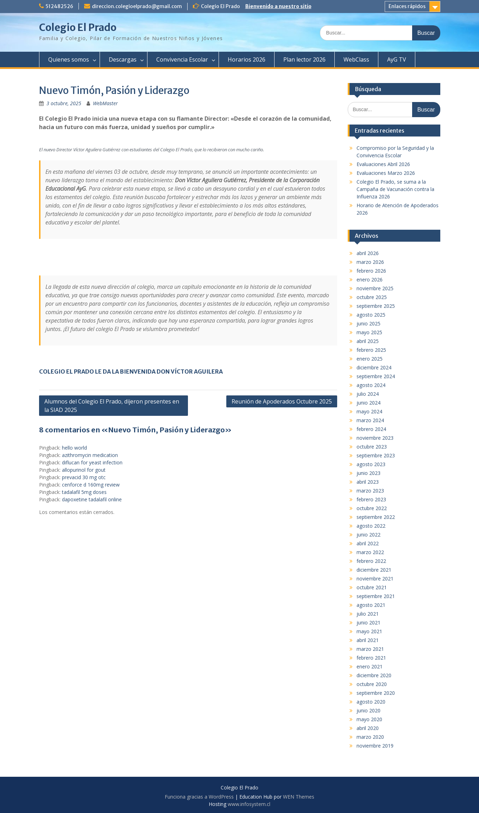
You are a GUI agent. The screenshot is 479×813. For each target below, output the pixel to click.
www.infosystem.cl (249, 804)
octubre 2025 (372, 297)
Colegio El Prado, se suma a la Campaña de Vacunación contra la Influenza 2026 (395, 189)
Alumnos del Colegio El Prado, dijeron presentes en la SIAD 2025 (111, 406)
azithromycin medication (90, 455)
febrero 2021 (371, 657)
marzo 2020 (370, 736)
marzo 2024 (370, 420)
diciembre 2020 (374, 675)
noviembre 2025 (375, 288)
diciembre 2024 (374, 367)
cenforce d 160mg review (91, 484)
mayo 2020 (369, 719)
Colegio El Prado (77, 27)
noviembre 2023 (375, 437)
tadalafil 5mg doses (84, 492)
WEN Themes (298, 796)
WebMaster (105, 103)
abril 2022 (368, 543)
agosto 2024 (371, 385)
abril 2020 (368, 728)
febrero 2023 (371, 499)
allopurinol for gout (84, 469)
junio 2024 (368, 402)
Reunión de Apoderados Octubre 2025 (282, 401)
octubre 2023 (372, 446)
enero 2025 (370, 358)
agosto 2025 (371, 314)
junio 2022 (368, 534)
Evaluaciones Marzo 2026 (386, 173)
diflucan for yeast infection (92, 462)
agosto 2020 (371, 701)
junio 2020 (368, 710)
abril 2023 (368, 481)
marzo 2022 (370, 552)
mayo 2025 (369, 332)
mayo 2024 (369, 411)
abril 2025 (368, 341)
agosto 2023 (371, 464)
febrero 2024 (371, 429)
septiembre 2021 (376, 596)
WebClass (356, 59)
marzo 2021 (370, 649)
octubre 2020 (372, 684)
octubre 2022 (372, 508)
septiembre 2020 (376, 693)
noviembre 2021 (375, 578)
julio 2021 (368, 613)
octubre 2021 (372, 587)
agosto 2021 (371, 605)
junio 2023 (368, 473)
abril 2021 (368, 640)
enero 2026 (370, 279)
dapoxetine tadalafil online (92, 499)
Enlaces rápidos (407, 6)
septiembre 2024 (376, 376)
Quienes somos (68, 59)
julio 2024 (368, 393)
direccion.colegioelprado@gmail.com (137, 6)
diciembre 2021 (374, 569)
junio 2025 (368, 323)
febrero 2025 (371, 350)
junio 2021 (368, 622)
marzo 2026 (370, 262)
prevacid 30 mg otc (84, 477)
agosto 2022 (371, 525)
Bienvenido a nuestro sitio (278, 6)
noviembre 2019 (375, 745)
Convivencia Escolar (182, 59)
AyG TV (396, 59)
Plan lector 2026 (304, 59)
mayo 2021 (369, 631)
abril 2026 (368, 253)
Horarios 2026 (246, 59)
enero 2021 (370, 666)
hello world (74, 447)
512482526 (59, 6)
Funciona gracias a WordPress (199, 796)
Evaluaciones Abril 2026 (383, 164)
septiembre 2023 (376, 455)
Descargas (123, 59)
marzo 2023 (370, 490)
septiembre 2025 (376, 306)
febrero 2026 (371, 270)
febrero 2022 (371, 561)
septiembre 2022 (376, 517)
